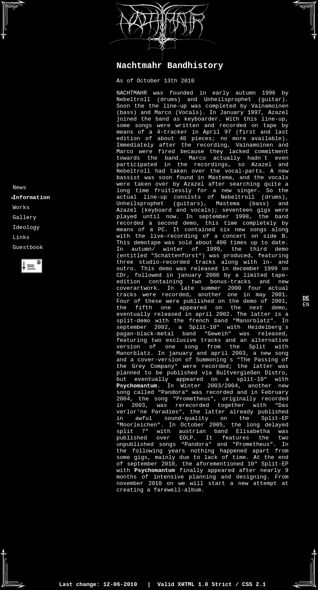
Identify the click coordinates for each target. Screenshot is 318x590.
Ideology (26, 233)
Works (21, 211)
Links (21, 245)
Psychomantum (136, 452)
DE (305, 299)
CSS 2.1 (254, 585)
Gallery (24, 222)
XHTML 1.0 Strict (205, 585)
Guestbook (28, 256)
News (19, 188)
